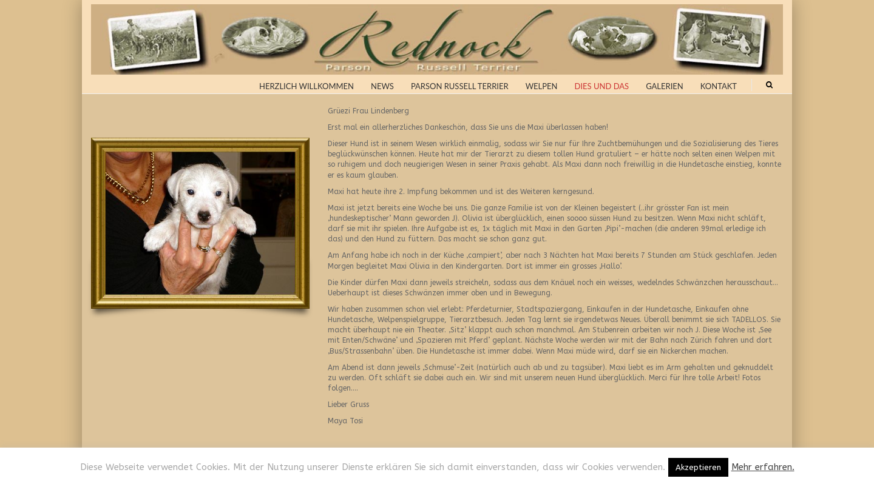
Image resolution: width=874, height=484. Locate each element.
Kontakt (718, 86)
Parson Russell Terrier (460, 86)
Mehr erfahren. (762, 467)
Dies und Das (602, 86)
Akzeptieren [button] (698, 467)
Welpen (542, 86)
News (382, 86)
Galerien (664, 86)
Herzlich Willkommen (306, 86)
